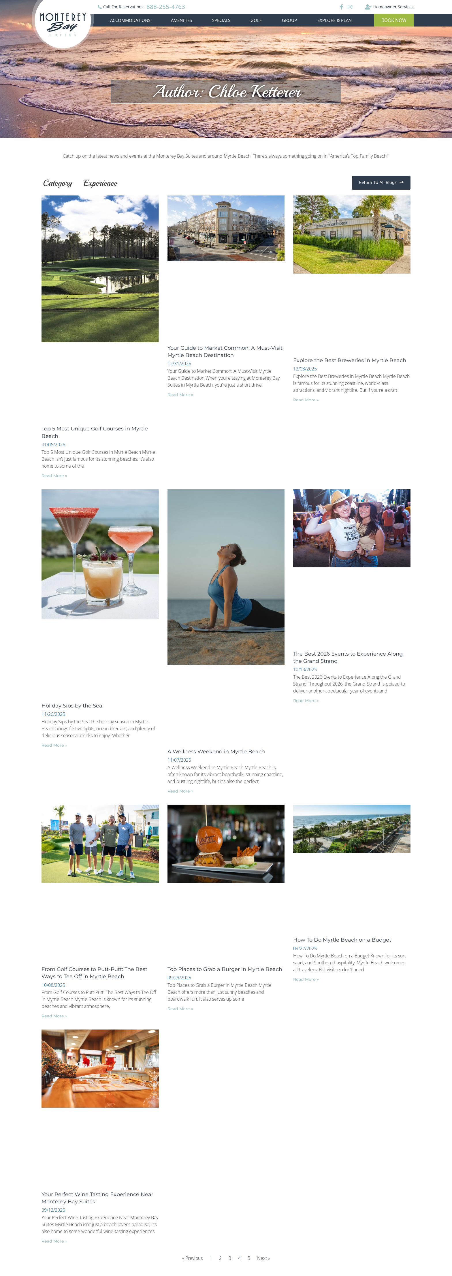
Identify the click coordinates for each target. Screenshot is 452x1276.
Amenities (181, 20)
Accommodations (130, 20)
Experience (100, 182)
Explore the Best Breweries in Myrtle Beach (349, 360)
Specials (221, 20)
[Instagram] (350, 7)
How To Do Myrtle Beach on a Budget (342, 940)
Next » (263, 1258)
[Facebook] (340, 7)
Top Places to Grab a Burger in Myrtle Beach (224, 969)
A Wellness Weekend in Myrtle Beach (216, 751)
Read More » (54, 475)
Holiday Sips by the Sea (72, 706)
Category (57, 182)
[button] (394, 20)
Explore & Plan (334, 20)
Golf (256, 20)
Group (289, 20)
